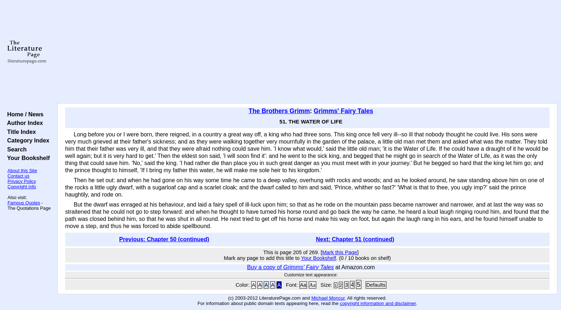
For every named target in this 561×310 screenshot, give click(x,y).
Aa (303, 285)
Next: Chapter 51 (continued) (355, 239)
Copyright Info (22, 186)
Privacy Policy (22, 181)
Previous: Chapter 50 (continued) (164, 239)
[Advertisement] (307, 52)
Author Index (23, 123)
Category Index (26, 140)
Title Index (20, 132)
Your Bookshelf (27, 158)
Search (15, 149)
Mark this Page (339, 252)
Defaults (376, 285)
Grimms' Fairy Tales (343, 111)
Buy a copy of (290, 267)
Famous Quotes (24, 202)
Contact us (18, 176)
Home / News (24, 114)
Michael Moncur (328, 298)
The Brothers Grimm (279, 111)
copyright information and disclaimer (378, 303)
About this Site (22, 170)
